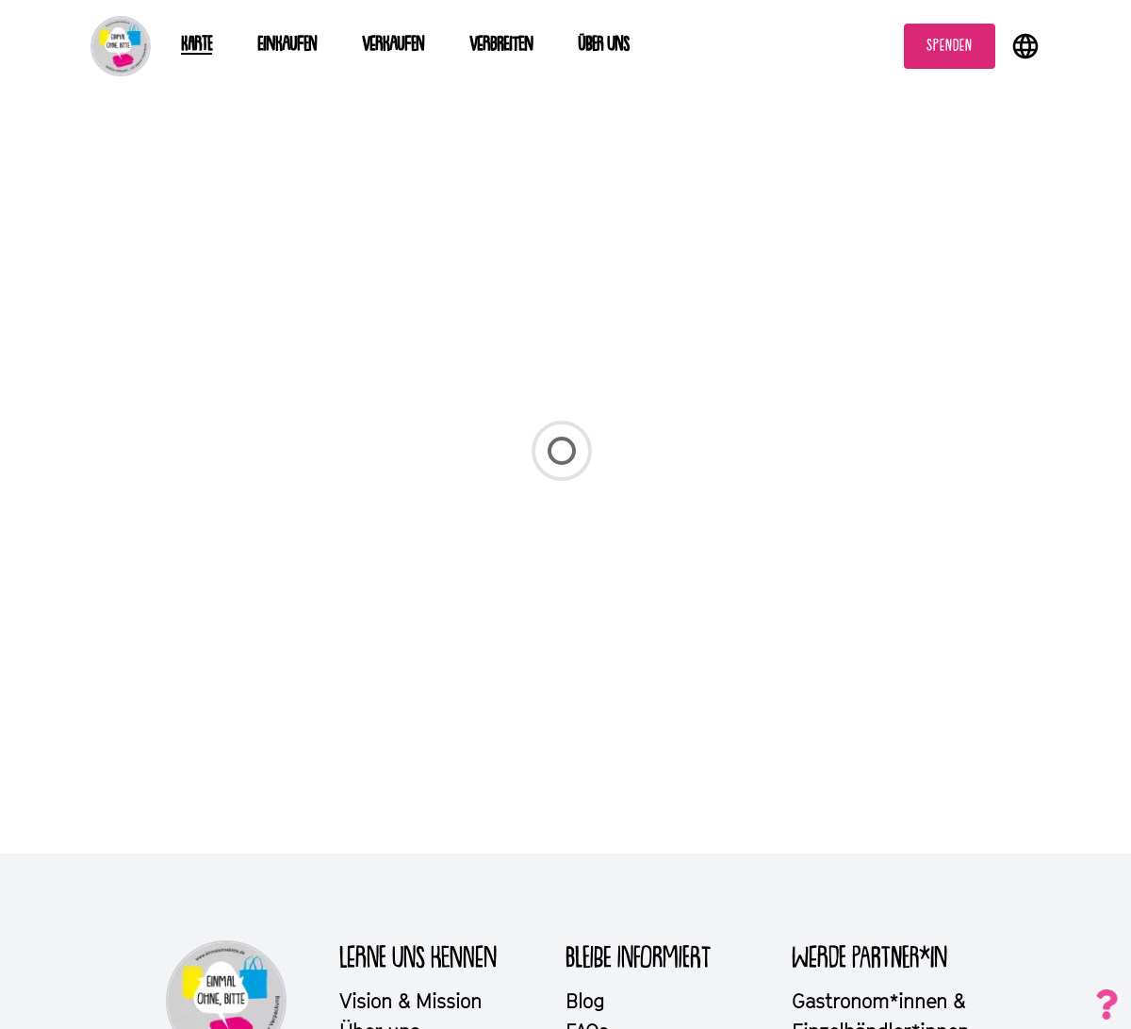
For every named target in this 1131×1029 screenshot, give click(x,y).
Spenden (949, 46)
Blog (585, 1000)
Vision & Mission (410, 1000)
